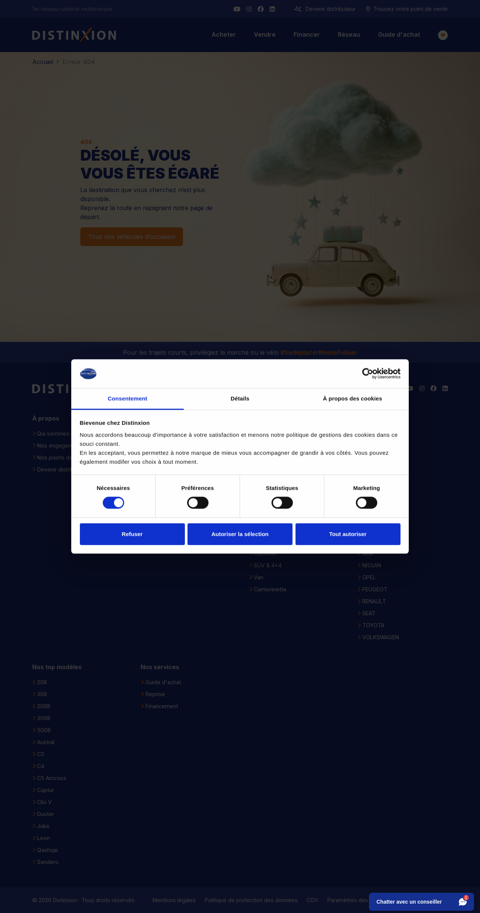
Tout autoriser (348, 534)
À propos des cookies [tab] (352, 398)
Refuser (132, 534)
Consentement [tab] (127, 398)
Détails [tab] (240, 398)
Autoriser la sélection (240, 534)
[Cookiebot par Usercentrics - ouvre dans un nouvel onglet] (367, 373)
